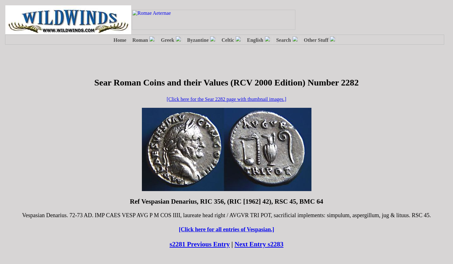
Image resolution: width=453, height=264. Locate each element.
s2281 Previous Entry (200, 244)
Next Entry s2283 (259, 244)
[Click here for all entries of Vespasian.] (226, 229)
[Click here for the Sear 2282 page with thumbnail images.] (226, 99)
